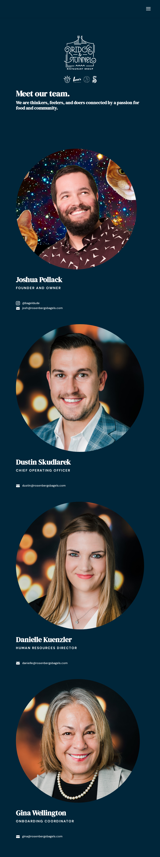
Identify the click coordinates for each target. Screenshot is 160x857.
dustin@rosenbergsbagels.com (41, 485)
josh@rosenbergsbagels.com (39, 308)
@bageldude (28, 303)
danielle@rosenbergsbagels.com (42, 663)
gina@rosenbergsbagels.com (39, 836)
